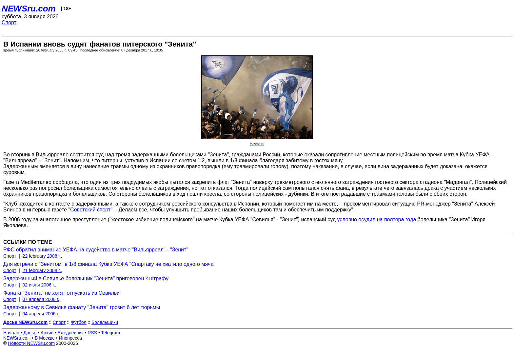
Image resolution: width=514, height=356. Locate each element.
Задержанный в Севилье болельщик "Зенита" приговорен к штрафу (85, 278)
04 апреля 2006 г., (42, 313)
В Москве (45, 338)
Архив (47, 332)
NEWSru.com (29, 8)
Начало (11, 332)
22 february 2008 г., (42, 256)
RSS (92, 332)
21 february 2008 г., (42, 270)
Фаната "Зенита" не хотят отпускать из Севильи (61, 293)
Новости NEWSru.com (31, 343)
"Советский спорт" (90, 209)
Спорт (9, 22)
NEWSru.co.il (16, 338)
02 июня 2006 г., (39, 284)
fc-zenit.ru (257, 144)
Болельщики (104, 322)
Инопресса (70, 338)
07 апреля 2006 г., (42, 299)
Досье (29, 332)
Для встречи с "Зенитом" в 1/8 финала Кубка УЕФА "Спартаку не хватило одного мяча (108, 264)
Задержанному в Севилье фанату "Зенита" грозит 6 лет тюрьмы (81, 307)
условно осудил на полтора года (376, 219)
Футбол (79, 322)
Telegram (110, 332)
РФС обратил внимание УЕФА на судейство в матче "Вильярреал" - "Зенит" (95, 249)
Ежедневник (71, 332)
